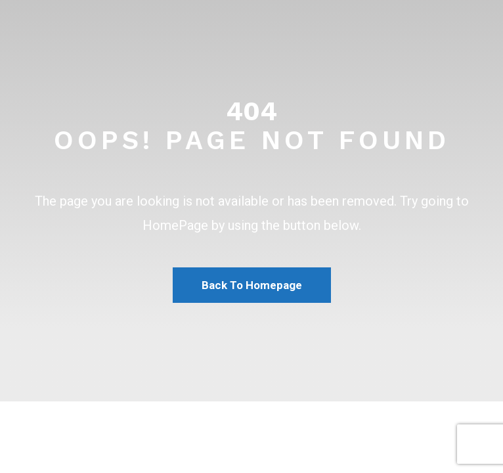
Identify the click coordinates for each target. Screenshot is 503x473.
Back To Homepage (252, 285)
